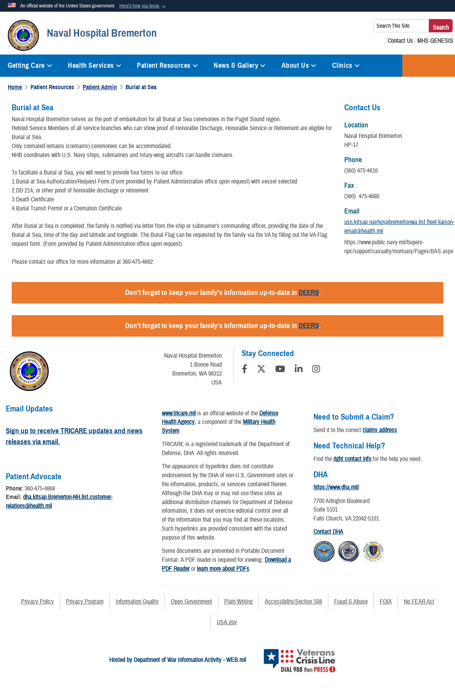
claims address (380, 430)
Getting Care (30, 65)
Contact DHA (328, 532)
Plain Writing (238, 601)
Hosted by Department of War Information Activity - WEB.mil (177, 660)
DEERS (309, 292)
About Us (299, 65)
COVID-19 (428, 66)
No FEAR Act (419, 601)
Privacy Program (85, 601)
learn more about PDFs (223, 569)
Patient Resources (167, 65)
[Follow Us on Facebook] (244, 370)
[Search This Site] (401, 25)
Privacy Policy (37, 601)
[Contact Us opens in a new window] (400, 41)
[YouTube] (280, 370)
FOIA (386, 601)
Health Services (94, 65)
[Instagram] (316, 370)
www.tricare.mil (179, 413)
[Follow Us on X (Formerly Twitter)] (261, 370)
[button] (143, 6)
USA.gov (227, 622)
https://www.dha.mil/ (336, 487)
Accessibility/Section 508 (293, 601)
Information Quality (137, 601)
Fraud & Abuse (351, 601)
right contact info (352, 459)
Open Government (191, 601)
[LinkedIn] (299, 370)
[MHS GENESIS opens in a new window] (435, 41)
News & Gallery (240, 65)
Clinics (346, 65)
